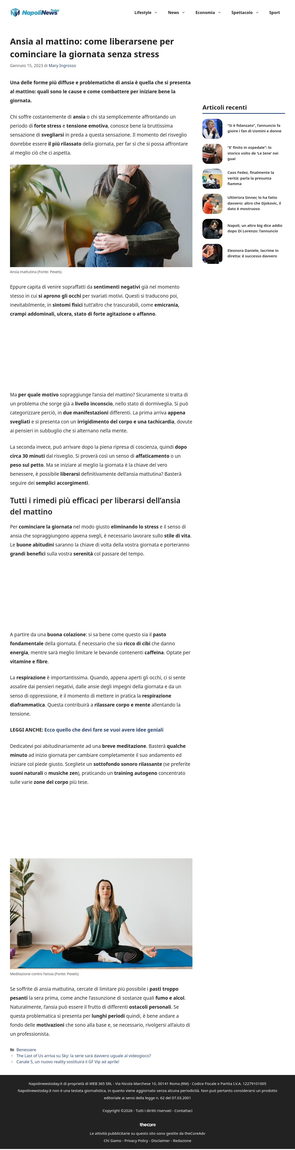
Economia (210, 12)
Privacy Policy (136, 1140)
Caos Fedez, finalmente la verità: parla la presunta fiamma (250, 178)
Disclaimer (160, 1140)
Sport (274, 12)
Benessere (26, 1049)
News (179, 12)
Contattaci (183, 1110)
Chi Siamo (112, 1140)
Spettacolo (247, 12)
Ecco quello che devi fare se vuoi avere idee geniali (103, 730)
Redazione (182, 1140)
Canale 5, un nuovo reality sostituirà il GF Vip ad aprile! (68, 1061)
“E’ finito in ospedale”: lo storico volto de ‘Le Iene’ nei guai (252, 153)
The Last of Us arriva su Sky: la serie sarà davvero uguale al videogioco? (84, 1055)
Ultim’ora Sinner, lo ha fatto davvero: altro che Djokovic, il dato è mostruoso (254, 203)
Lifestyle (149, 12)
